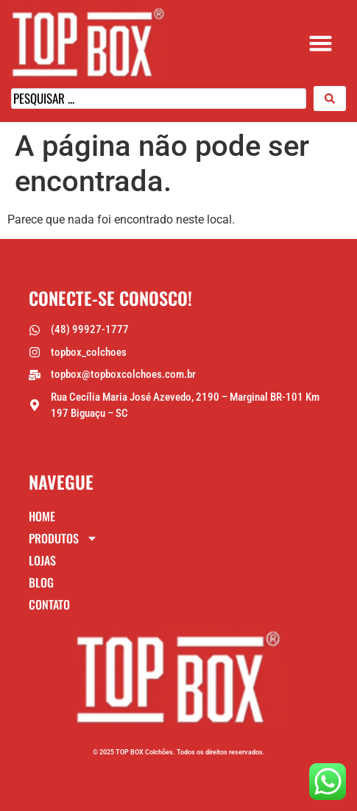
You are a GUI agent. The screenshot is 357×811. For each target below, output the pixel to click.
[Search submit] (330, 98)
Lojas (42, 560)
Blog (41, 582)
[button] (321, 43)
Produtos (63, 538)
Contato (49, 604)
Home (42, 516)
